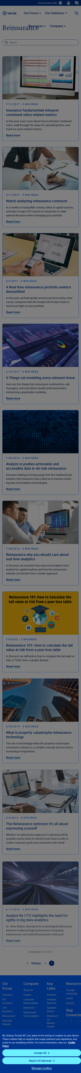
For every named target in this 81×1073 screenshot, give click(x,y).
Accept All (40, 1053)
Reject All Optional (40, 1060)
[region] (40, 1051)
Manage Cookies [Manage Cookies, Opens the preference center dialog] (42, 1068)
